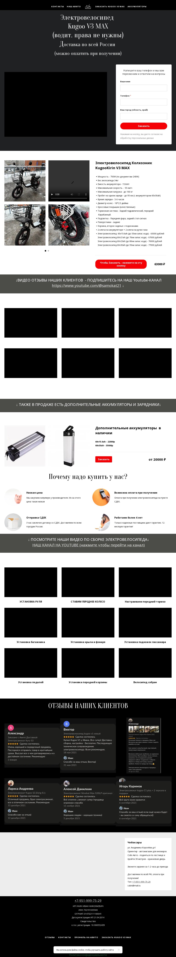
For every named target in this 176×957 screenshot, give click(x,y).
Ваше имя (125, 81)
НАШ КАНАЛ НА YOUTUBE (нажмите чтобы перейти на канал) (88, 544)
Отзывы (50, 937)
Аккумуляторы (137, 6)
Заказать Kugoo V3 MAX (110, 6)
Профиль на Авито (86, 937)
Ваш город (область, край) (134, 110)
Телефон (125, 95)
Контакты (57, 6)
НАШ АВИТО (74, 6)
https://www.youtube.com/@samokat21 (86, 285)
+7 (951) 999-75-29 (141, 881)
